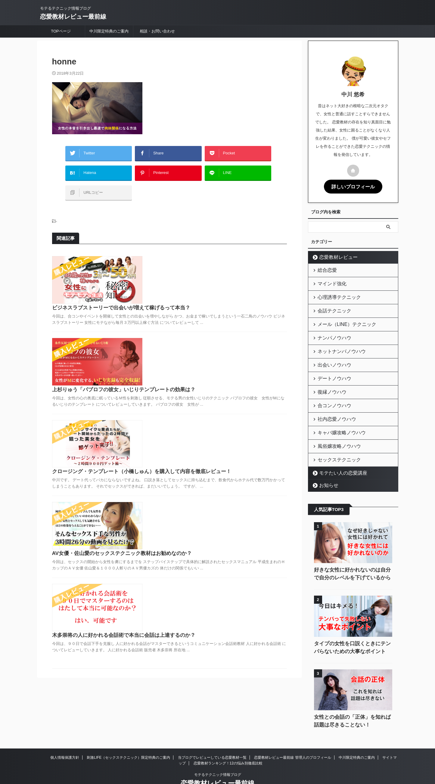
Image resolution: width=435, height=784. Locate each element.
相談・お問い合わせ (157, 31)
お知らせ (326, 466)
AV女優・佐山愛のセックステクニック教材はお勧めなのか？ (212, 430)
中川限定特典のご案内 (109, 31)
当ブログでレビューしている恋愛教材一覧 (212, 738)
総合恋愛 (325, 268)
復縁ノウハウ (328, 379)
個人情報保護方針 (64, 738)
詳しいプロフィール (353, 186)
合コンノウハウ (330, 392)
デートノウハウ (330, 367)
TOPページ (61, 31)
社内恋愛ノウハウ (332, 404)
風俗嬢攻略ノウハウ (334, 429)
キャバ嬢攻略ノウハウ (336, 416)
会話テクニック (330, 305)
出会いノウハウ (330, 355)
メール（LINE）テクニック (341, 318)
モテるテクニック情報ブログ (217, 756)
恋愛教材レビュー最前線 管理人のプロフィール (292, 738)
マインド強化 (328, 281)
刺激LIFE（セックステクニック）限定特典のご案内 (128, 738)
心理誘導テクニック (334, 293)
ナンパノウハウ (330, 330)
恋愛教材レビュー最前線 (73, 16)
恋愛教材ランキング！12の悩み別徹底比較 (228, 744)
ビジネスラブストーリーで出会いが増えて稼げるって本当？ (212, 251)
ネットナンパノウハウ (336, 342)
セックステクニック (334, 441)
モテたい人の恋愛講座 (337, 454)
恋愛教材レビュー (334, 256)
